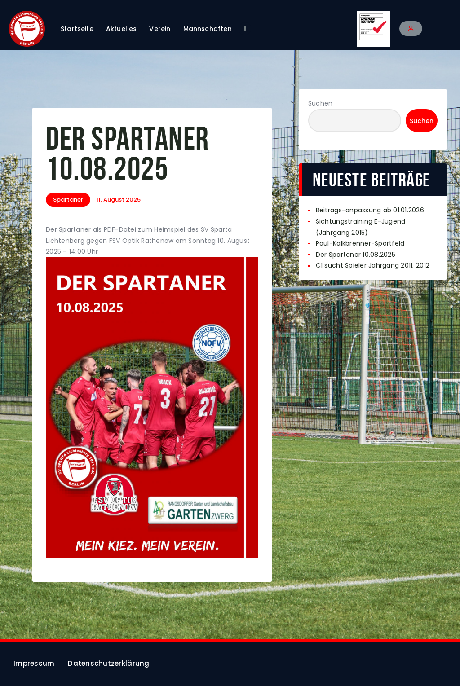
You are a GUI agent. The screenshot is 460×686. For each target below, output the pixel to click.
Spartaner (68, 199)
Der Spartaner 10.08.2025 (355, 254)
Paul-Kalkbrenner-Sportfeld (360, 243)
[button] (410, 28)
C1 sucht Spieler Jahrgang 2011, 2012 (372, 265)
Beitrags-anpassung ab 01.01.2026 (370, 210)
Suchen (320, 103)
